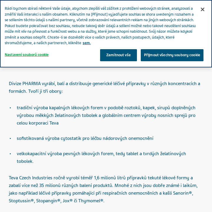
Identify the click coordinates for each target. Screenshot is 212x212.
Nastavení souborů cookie (27, 54)
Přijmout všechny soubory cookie (172, 55)
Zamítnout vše (118, 55)
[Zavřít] (202, 9)
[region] (106, 33)
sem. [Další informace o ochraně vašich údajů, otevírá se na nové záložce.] (87, 43)
